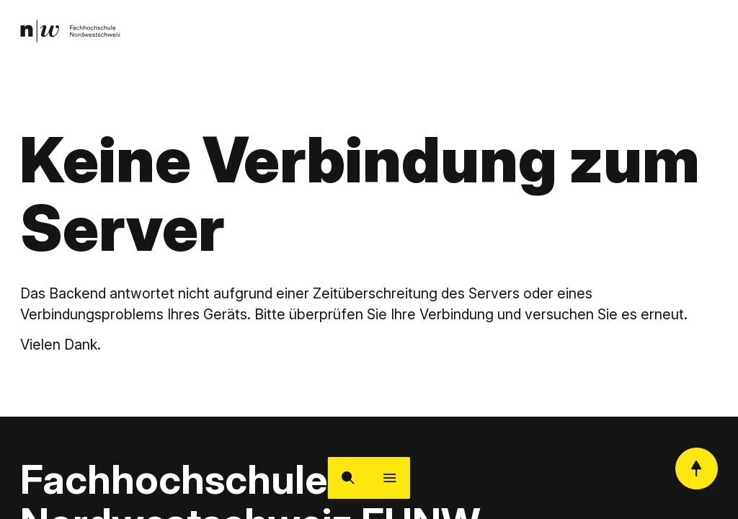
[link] (72, 32)
